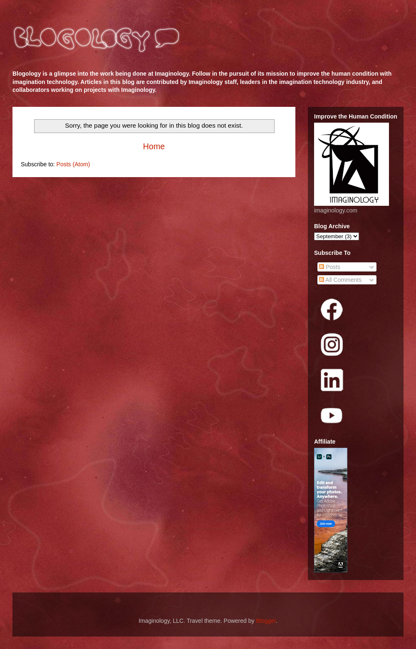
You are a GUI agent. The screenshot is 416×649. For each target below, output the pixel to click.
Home (154, 146)
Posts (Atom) (73, 164)
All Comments (340, 279)
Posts (329, 267)
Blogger (265, 620)
